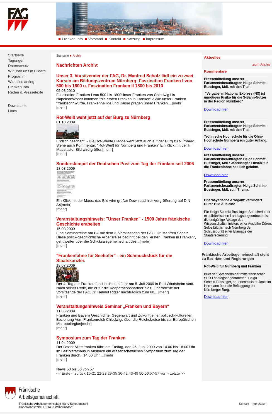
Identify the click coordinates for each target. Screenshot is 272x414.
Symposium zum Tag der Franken (90, 338)
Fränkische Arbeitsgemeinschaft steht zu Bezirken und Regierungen (235, 256)
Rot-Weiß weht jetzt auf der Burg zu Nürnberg (103, 117)
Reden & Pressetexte (25, 92)
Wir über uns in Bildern (27, 71)
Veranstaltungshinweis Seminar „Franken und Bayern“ (112, 306)
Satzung (133, 39)
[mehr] (177, 103)
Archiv (77, 55)
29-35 (112, 373)
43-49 (133, 373)
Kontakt (114, 39)
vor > (164, 373)
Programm (16, 76)
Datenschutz (18, 66)
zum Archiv (261, 64)
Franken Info (72, 39)
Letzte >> (177, 373)
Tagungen (16, 60)
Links (12, 111)
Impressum (155, 39)
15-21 (91, 373)
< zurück (78, 373)
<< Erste (63, 373)
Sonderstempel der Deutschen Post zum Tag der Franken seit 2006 (125, 163)
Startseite (16, 55)
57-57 (154, 373)
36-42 (123, 373)
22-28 (101, 373)
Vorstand (95, 39)
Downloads (17, 106)
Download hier (216, 109)
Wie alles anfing (21, 82)
